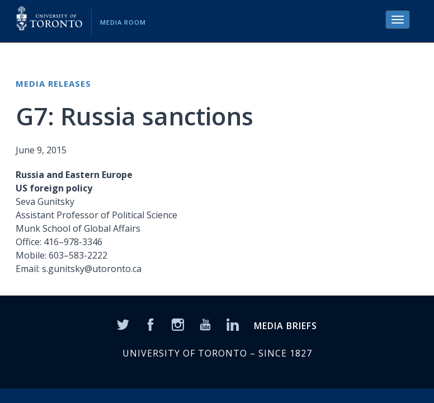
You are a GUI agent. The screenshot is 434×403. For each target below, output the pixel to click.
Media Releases (53, 83)
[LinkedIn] (232, 324)
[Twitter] (123, 324)
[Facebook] (150, 324)
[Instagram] (178, 324)
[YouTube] (205, 324)
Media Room (123, 22)
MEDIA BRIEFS (285, 326)
